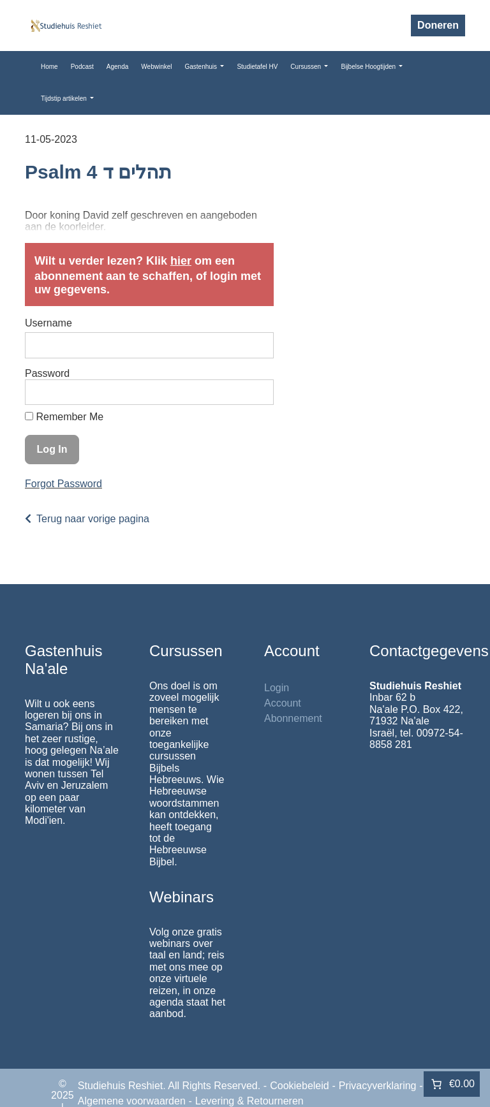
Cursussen (306, 66)
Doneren (438, 25)
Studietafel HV (257, 66)
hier (180, 260)
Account (282, 703)
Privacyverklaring (378, 1085)
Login (276, 687)
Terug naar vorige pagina (92, 518)
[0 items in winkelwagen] (452, 1084)
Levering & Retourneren (249, 1101)
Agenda (117, 66)
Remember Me (64, 416)
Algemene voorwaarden (132, 1101)
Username (48, 323)
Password (47, 373)
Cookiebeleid (299, 1085)
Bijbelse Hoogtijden (369, 66)
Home (49, 66)
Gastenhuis (201, 66)
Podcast (82, 66)
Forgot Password (63, 483)
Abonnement (293, 718)
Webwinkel (156, 66)
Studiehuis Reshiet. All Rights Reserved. (169, 1085)
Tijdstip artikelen (65, 98)
